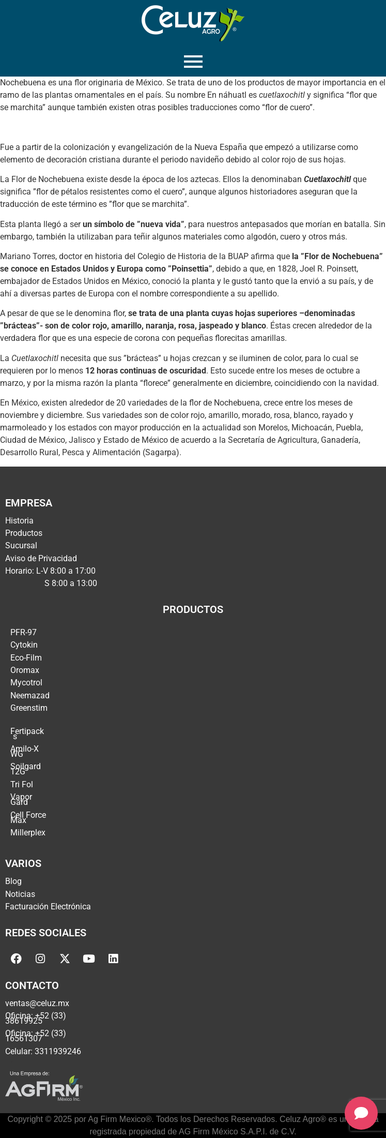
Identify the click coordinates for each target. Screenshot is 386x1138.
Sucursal (21, 545)
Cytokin (24, 645)
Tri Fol (21, 784)
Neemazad (30, 695)
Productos (23, 533)
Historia (19, 521)
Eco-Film (26, 658)
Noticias (20, 894)
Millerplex (27, 832)
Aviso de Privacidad (41, 558)
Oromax (24, 670)
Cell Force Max (28, 817)
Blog (13, 881)
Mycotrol (26, 682)
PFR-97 (23, 632)
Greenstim (29, 708)
